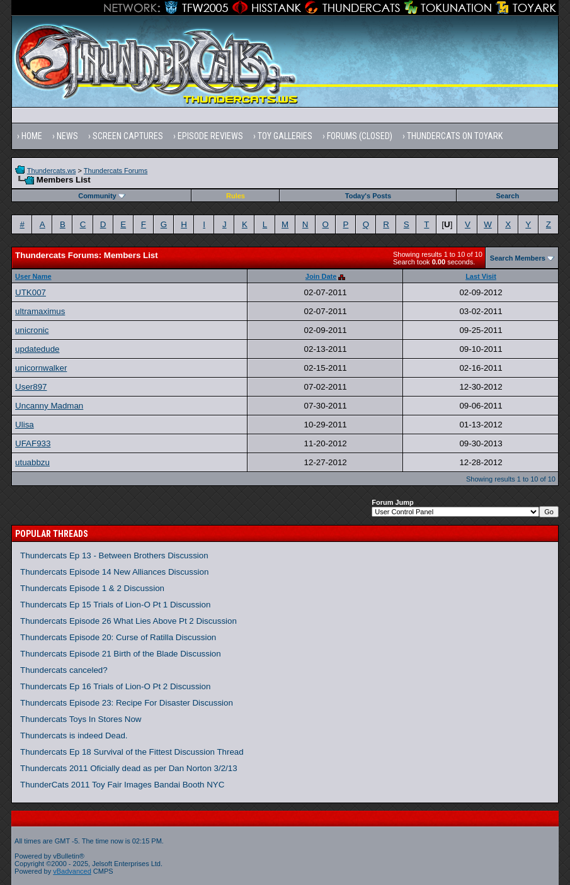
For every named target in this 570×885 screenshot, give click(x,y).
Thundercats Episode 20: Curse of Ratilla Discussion (118, 637)
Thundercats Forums (115, 170)
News (67, 136)
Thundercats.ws (51, 170)
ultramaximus (40, 311)
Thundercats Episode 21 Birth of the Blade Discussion (120, 653)
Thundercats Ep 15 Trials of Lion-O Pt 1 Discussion (115, 604)
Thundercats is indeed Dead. (73, 735)
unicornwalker (41, 368)
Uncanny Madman (49, 405)
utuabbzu (32, 462)
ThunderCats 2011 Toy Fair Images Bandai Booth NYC (122, 784)
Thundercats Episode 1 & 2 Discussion (92, 588)
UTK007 (30, 292)
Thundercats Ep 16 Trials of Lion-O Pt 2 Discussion (115, 686)
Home (31, 136)
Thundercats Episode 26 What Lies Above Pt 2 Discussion (128, 621)
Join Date (321, 276)
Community (101, 196)
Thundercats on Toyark (455, 136)
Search (508, 196)
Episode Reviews (210, 136)
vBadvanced (72, 871)
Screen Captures (128, 136)
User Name (33, 276)
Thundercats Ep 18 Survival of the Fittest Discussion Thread (132, 752)
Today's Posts (368, 196)
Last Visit (480, 276)
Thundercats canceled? (64, 670)
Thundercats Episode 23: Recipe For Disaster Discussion (126, 702)
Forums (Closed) (359, 136)
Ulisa (24, 424)
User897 (31, 387)
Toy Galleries (285, 136)
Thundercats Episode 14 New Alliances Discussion (114, 572)
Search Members (517, 258)
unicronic (31, 330)
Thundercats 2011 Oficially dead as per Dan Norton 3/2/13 (128, 768)
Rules (235, 196)
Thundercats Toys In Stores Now (80, 719)
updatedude (37, 349)
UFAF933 (32, 443)
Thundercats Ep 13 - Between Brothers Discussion (114, 555)
